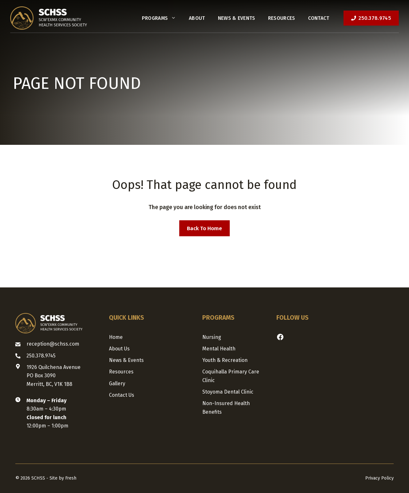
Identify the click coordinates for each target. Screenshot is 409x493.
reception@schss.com (53, 344)
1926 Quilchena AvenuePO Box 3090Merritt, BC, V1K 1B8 (54, 375)
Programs (162, 18)
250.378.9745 (41, 356)
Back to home (204, 228)
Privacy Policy (379, 478)
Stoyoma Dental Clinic (227, 392)
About (197, 18)
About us (119, 349)
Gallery (117, 383)
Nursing (211, 337)
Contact (318, 18)
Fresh (70, 478)
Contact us (121, 395)
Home (116, 337)
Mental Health (218, 349)
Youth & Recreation (225, 360)
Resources (281, 18)
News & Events (236, 18)
